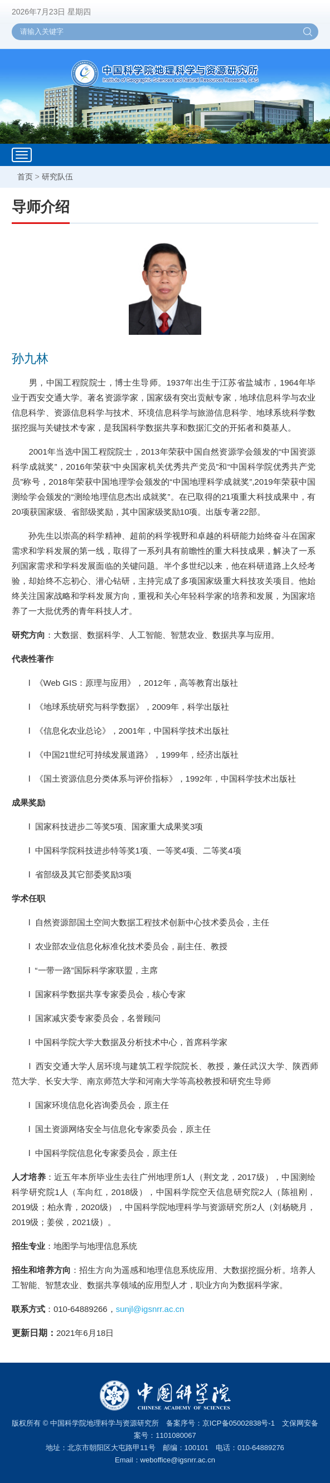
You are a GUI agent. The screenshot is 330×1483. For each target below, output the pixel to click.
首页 (25, 176)
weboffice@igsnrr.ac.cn (177, 1460)
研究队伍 (57, 176)
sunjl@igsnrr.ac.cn (150, 1309)
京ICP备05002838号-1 (238, 1423)
